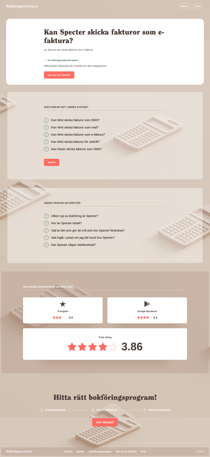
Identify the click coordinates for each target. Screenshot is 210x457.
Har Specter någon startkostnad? (73, 244)
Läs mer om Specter (59, 75)
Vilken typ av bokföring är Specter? (74, 216)
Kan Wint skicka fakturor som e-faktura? (78, 134)
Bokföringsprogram (100, 451)
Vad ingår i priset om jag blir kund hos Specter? (83, 237)
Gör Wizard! (105, 422)
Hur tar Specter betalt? (66, 223)
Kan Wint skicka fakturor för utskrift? (75, 141)
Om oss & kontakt (126, 451)
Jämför (198, 6)
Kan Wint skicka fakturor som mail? (74, 127)
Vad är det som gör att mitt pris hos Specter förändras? (88, 230)
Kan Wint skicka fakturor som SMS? (75, 120)
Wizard (184, 6)
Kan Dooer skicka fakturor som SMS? (76, 149)
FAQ (143, 451)
